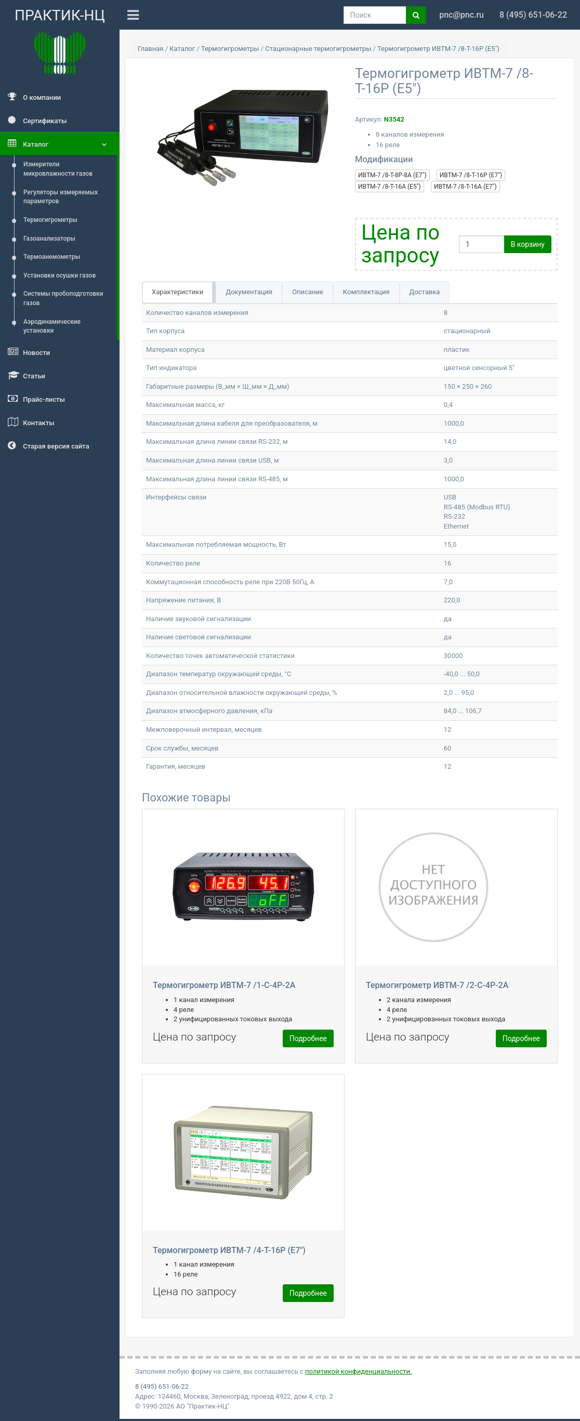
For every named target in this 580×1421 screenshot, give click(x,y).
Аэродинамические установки (52, 326)
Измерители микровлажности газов (58, 169)
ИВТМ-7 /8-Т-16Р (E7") (471, 175)
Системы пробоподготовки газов (63, 298)
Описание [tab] (307, 292)
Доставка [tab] (425, 292)
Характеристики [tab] (177, 292)
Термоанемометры (51, 256)
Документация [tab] (249, 292)
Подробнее (308, 1038)
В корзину (528, 244)
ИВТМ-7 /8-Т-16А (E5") (389, 186)
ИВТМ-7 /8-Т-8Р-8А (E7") (392, 175)
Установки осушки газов (59, 275)
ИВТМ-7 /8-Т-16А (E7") (465, 186)
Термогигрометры (50, 219)
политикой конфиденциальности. (358, 1371)
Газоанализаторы (49, 238)
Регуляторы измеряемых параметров (60, 197)
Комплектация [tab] (366, 292)
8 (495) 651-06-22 (162, 1386)
